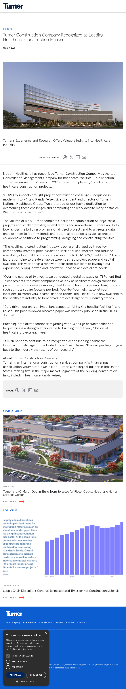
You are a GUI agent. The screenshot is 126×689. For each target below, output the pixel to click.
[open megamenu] (92, 6)
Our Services (29, 622)
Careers (70, 622)
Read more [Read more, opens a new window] (27, 649)
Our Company (13, 622)
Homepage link (14, 613)
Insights (59, 622)
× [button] (45, 633)
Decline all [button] (36, 675)
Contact (81, 622)
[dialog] (26, 658)
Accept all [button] (15, 675)
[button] (26, 681)
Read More (13, 501)
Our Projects (45, 622)
